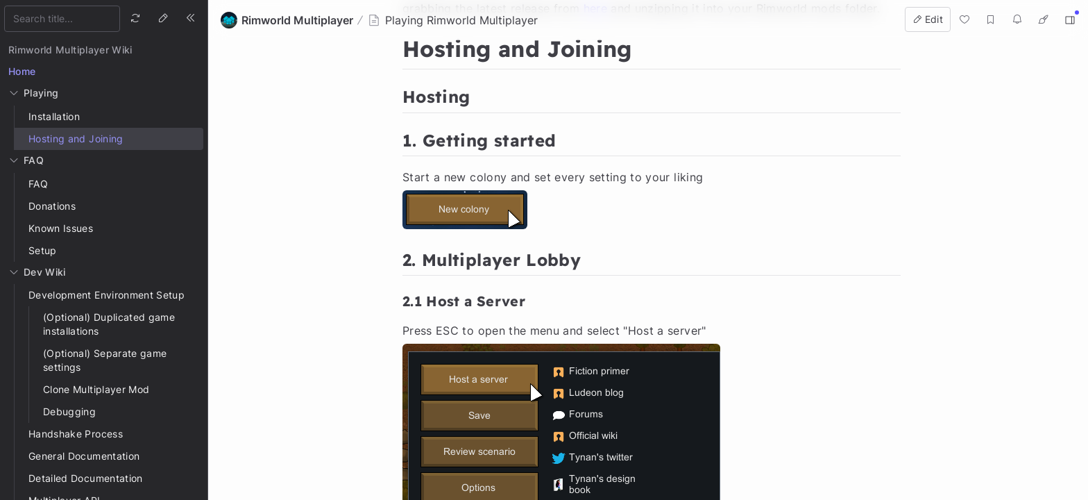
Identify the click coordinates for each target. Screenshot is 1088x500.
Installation (54, 116)
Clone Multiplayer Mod (96, 389)
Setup (42, 250)
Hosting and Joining (76, 138)
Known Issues (60, 228)
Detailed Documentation (85, 478)
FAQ (38, 184)
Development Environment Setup (106, 295)
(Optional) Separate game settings (105, 360)
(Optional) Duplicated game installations (109, 324)
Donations (52, 206)
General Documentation (83, 456)
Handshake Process (75, 434)
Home (21, 71)
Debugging (69, 411)
